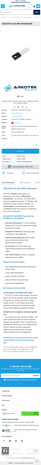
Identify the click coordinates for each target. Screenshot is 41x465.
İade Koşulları (25, 183)
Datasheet (18, 123)
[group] (20, 54)
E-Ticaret (14, 463)
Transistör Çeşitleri (17, 116)
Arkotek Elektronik (16, 113)
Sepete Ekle (20, 151)
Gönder (36, 375)
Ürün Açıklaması (8, 183)
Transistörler (27, 17)
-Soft (10, 463)
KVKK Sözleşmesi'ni (13, 380)
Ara (37, 12)
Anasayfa (3, 17)
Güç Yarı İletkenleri (15, 17)
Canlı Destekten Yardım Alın (20, 166)
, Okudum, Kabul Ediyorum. (20, 380)
